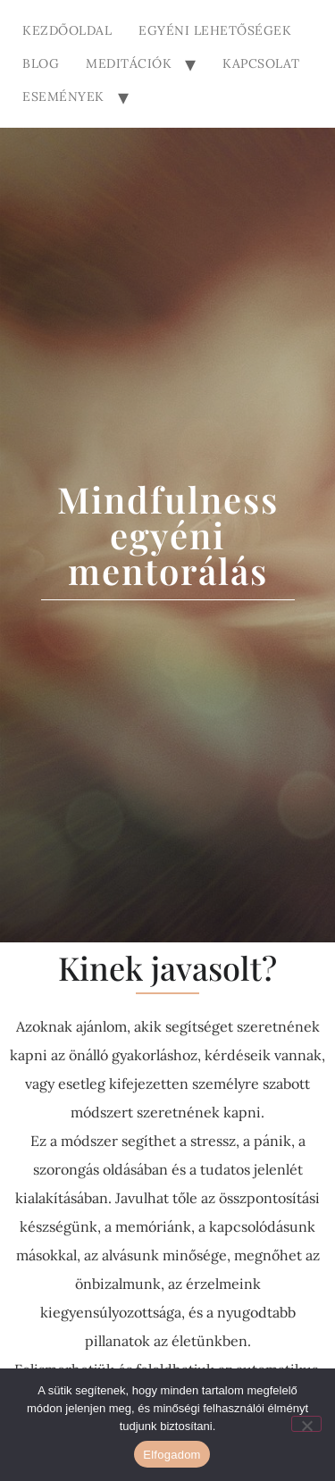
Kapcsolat (261, 63)
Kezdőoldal (67, 30)
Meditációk (129, 63)
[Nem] (306, 1424)
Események (63, 96)
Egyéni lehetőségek (214, 30)
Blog (40, 63)
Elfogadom (171, 1454)
